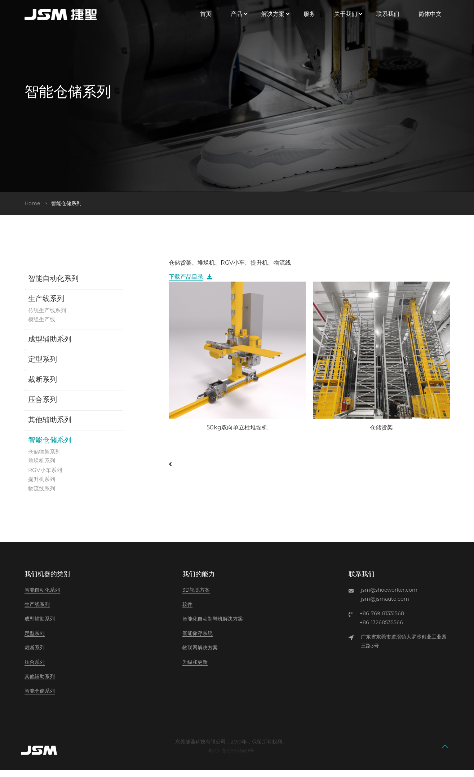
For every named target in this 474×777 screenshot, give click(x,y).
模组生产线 (42, 325)
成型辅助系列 (49, 345)
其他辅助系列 (49, 426)
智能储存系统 (197, 640)
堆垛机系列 (42, 467)
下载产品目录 (186, 282)
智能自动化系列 (53, 284)
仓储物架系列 (45, 457)
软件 (187, 611)
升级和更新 (195, 669)
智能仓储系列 (49, 446)
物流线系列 (42, 495)
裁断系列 (42, 386)
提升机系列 (42, 485)
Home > (37, 209)
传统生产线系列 (48, 316)
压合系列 (42, 406)
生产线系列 (46, 305)
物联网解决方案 (200, 655)
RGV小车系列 (46, 476)
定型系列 (42, 366)
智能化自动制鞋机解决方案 (212, 626)
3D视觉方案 (196, 597)
